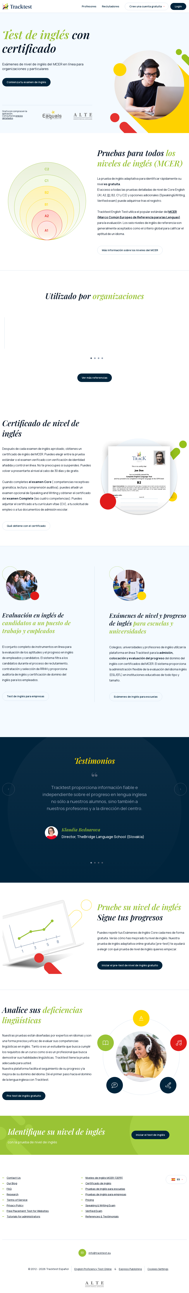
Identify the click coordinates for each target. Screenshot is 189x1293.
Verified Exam (93, 1211)
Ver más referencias (94, 377)
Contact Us (14, 1177)
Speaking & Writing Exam (100, 1205)
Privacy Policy (15, 1205)
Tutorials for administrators (23, 1216)
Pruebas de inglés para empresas (105, 1194)
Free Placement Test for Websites (28, 1211)
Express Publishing (130, 1269)
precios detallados (12, 117)
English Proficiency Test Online (93, 1269)
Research (12, 1194)
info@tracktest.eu (100, 1253)
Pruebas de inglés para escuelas (105, 1189)
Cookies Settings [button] (157, 1269)
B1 (108, 195)
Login (178, 6)
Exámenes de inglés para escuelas (136, 696)
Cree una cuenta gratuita (147, 6)
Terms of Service (17, 1200)
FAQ (9, 1189)
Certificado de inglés (98, 1183)
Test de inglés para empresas (25, 696)
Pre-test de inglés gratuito (24, 1095)
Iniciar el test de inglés (150, 1135)
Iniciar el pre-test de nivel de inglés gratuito (130, 965)
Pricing (89, 1200)
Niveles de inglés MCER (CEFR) (104, 1177)
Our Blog (12, 1183)
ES (177, 1179)
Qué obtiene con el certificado (26, 526)
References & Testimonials (102, 1216)
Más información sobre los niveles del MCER (130, 250)
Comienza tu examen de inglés (26, 82)
